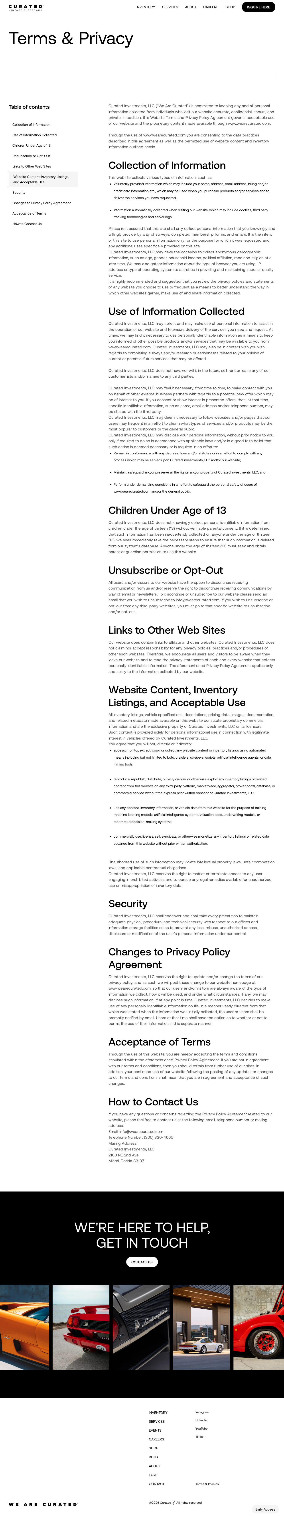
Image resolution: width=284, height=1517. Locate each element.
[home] (26, 7)
